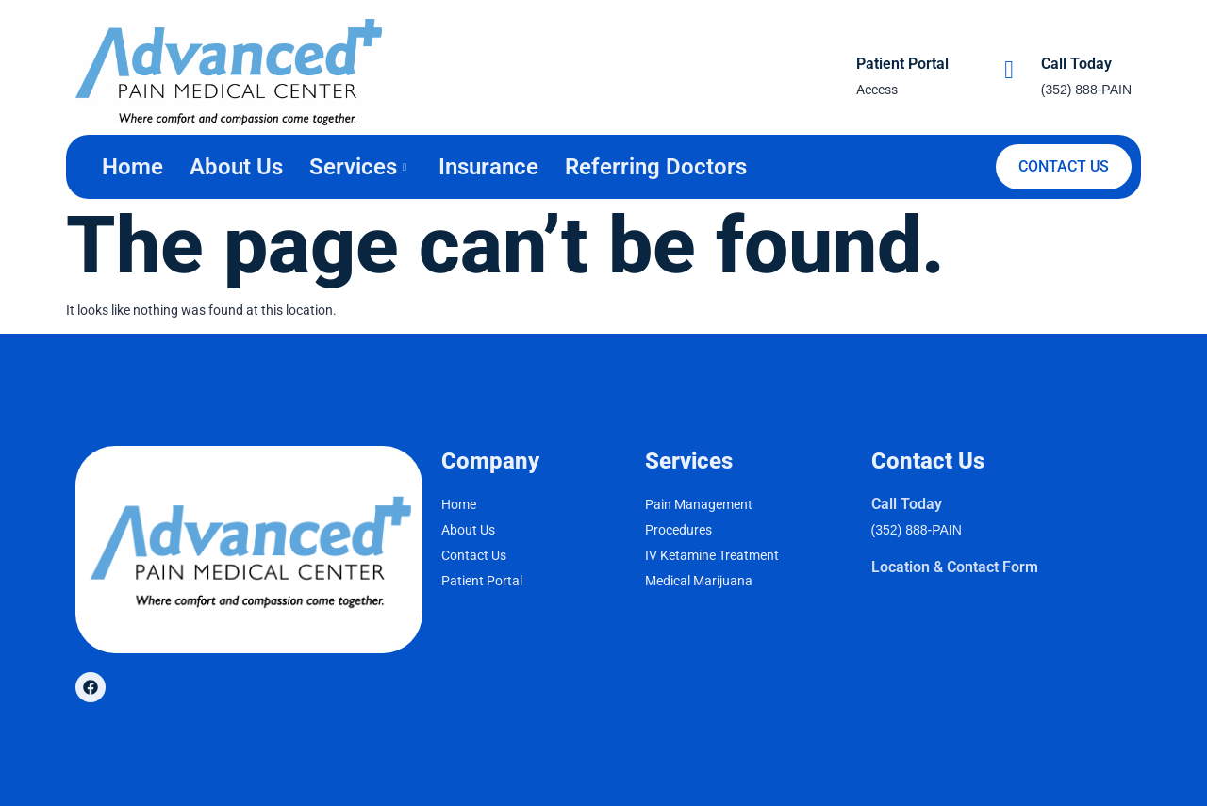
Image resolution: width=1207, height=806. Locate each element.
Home (132, 167)
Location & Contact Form (954, 567)
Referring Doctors (656, 167)
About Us (236, 167)
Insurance (488, 167)
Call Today (1076, 64)
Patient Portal (902, 64)
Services (357, 167)
